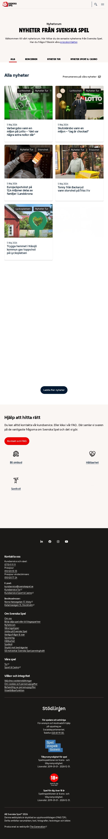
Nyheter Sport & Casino (84, 59)
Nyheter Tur (53, 59)
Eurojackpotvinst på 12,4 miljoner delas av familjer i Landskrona (20, 193)
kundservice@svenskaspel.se (18, 586)
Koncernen (31, 59)
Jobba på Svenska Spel (15, 631)
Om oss (8, 618)
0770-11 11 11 (10, 564)
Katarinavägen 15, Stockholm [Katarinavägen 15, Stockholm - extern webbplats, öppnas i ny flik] (18, 605)
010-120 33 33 (10, 571)
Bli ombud (16, 465)
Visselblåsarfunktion (14, 690)
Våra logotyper (11, 628)
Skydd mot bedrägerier (16, 647)
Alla (13, 59)
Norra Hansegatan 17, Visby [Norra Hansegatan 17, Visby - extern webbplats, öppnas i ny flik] (17, 601)
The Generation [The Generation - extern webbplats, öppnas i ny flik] (37, 826)
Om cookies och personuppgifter (20, 684)
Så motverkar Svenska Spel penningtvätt (24, 650)
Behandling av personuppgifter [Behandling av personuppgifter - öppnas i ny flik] (20, 687)
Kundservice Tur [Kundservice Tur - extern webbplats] (12, 589)
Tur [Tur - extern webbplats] (6, 664)
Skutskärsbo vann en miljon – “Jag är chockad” (73, 129)
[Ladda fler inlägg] (53, 390)
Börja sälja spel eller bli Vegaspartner (22, 621)
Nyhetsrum (9, 625)
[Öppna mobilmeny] (102, 4)
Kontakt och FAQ (17, 441)
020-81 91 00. (58, 732)
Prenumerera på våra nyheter (82, 76)
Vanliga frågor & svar (14, 634)
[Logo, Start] (10, 4)
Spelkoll (8, 644)
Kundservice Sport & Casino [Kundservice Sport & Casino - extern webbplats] (18, 593)
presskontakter (68, 42)
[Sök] (96, 4)
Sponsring (9, 637)
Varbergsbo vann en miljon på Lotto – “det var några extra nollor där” (23, 131)
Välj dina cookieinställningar (18, 680)
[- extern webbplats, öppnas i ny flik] (41, 541)
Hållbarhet (9, 641)
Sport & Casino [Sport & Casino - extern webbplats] (11, 667)
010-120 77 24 (10, 577)
